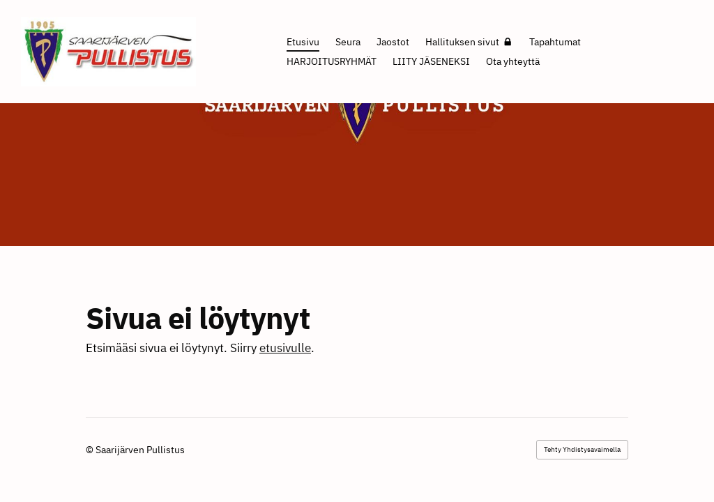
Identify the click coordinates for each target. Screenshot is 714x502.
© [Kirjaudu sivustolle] (91, 449)
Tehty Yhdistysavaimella (582, 449)
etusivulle (285, 348)
